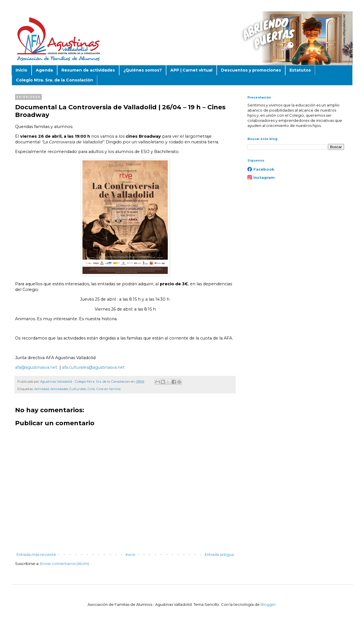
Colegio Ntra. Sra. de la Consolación (54, 80)
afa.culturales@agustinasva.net (93, 367)
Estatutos (300, 70)
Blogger (268, 604)
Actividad (41, 389)
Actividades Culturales (68, 389)
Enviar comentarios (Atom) (64, 563)
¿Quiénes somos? (142, 70)
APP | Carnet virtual (191, 70)
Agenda (44, 70)
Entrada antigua (219, 554)
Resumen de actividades (88, 70)
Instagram (264, 177)
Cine (91, 389)
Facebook (263, 169)
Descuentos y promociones (251, 70)
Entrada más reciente (36, 554)
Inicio (21, 70)
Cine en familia (108, 389)
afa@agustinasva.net (36, 367)
